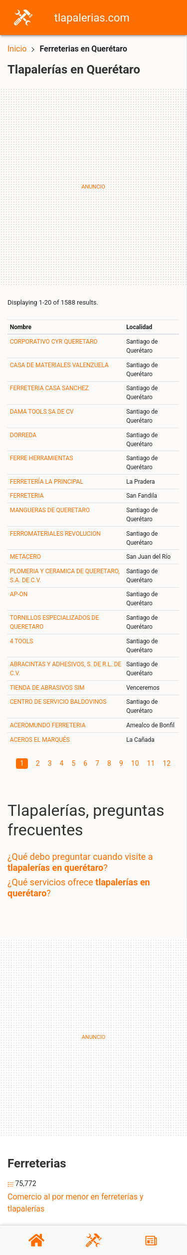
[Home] (23, 17)
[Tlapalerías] (94, 1240)
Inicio (16, 49)
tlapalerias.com (92, 18)
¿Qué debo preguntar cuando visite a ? (80, 862)
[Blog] (151, 1240)
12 (167, 763)
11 (151, 763)
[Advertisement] (93, 187)
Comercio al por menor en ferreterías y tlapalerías (75, 1202)
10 (135, 763)
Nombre (20, 327)
